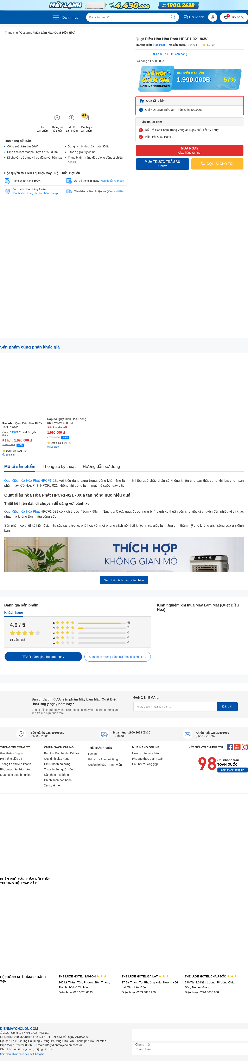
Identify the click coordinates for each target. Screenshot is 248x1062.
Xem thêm (52, 785)
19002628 (15, 432)
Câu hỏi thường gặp (145, 764)
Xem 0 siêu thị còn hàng (170, 54)
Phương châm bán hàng (15, 769)
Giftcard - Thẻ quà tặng (103, 759)
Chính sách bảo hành (58, 780)
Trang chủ (11, 32)
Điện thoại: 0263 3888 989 (139, 992)
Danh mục (70, 17)
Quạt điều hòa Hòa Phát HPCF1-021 (31, 480)
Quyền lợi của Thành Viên (105, 764)
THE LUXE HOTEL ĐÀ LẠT (145, 976)
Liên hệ (93, 754)
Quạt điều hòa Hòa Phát (22, 511)
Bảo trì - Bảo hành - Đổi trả (61, 753)
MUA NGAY (189, 151)
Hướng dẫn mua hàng (146, 753)
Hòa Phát (159, 44)
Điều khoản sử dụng (57, 764)
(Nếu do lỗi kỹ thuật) (112, 180)
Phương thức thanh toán (148, 758)
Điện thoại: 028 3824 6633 (76, 992)
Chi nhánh (193, 17)
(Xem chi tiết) (115, 191)
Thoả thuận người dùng (59, 769)
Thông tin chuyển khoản (15, 764)
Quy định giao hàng (56, 758)
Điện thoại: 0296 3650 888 (202, 992)
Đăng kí (227, 706)
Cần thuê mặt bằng (56, 774)
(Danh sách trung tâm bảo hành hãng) (35, 193)
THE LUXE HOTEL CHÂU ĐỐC (211, 976)
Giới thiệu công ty (11, 753)
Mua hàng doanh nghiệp (15, 774)
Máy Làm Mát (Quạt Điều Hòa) (54, 32)
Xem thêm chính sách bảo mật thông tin (22, 1054)
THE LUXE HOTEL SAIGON (83, 976)
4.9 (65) (209, 45)
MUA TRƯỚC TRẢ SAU (162, 164)
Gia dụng (26, 32)
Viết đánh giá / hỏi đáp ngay (43, 656)
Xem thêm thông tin (232, 770)
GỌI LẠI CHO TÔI (217, 164)
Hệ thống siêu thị (11, 758)
